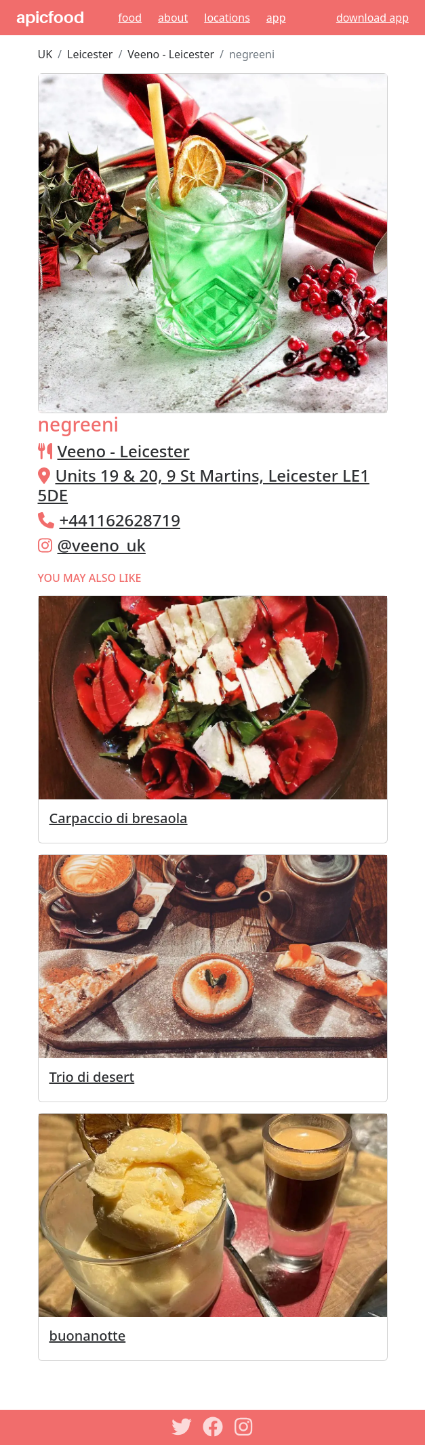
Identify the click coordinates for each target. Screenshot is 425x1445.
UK (45, 54)
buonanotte (87, 1335)
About (173, 17)
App (276, 17)
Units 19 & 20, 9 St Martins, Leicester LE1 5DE (203, 485)
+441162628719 (120, 520)
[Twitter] (181, 1427)
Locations (227, 17)
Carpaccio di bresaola (118, 818)
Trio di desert (92, 1077)
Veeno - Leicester (170, 54)
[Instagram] (244, 1427)
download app (372, 17)
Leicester (90, 54)
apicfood (50, 17)
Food (130, 17)
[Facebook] (213, 1427)
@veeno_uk (102, 545)
